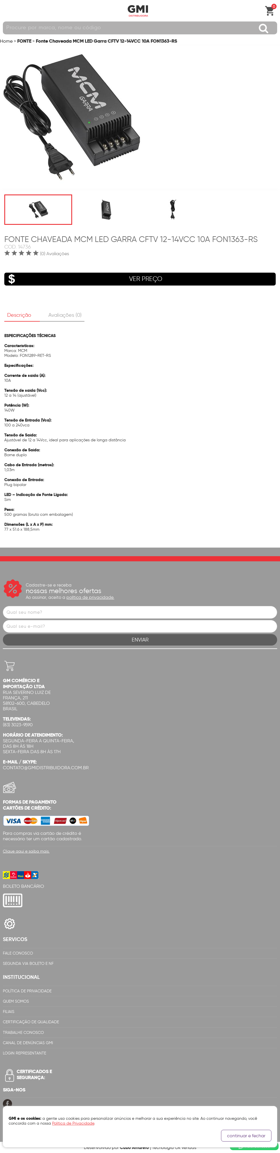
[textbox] (140, 27)
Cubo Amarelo (134, 1147)
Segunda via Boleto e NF (28, 963)
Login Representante (24, 1053)
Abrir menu (7, 11)
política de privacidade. (90, 597)
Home (6, 41)
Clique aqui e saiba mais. (26, 851)
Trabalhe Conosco (23, 1032)
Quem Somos (16, 1001)
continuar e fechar (246, 1135)
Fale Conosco (18, 953)
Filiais (8, 1011)
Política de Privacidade (27, 991)
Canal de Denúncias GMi (28, 1042)
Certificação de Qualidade (31, 1022)
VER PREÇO (83, 279)
